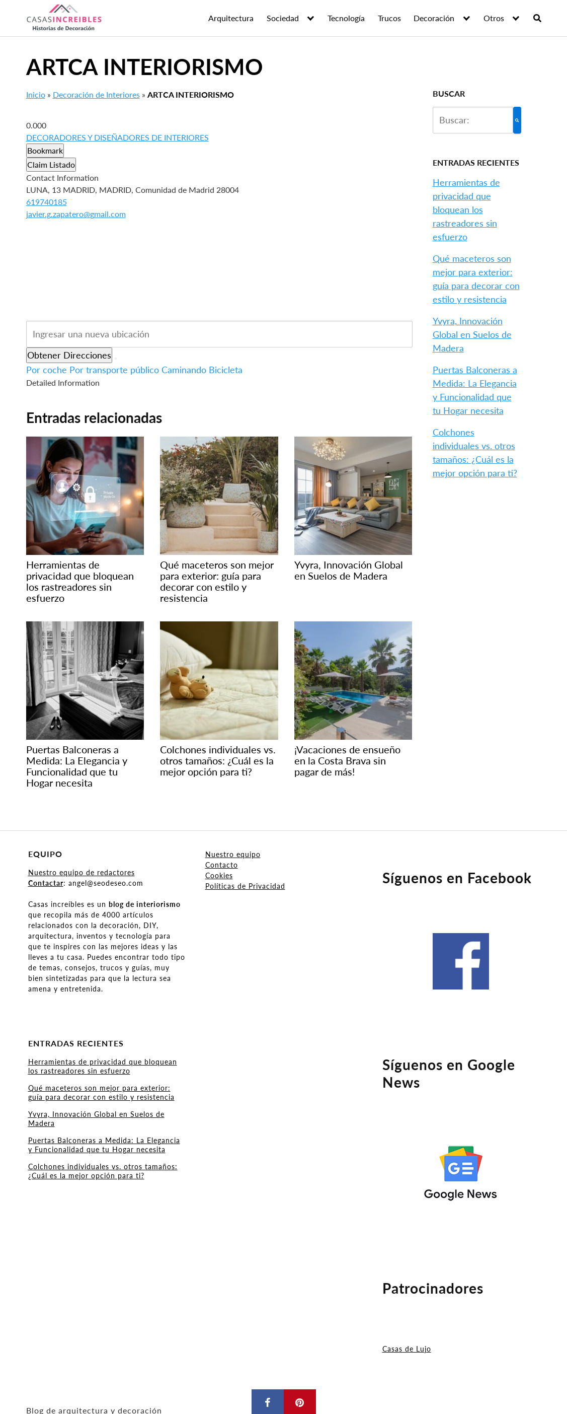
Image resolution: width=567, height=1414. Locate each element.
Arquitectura (231, 18)
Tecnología (346, 18)
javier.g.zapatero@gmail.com (76, 214)
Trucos (389, 18)
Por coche (46, 369)
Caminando (183, 369)
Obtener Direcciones (69, 355)
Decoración (434, 18)
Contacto (221, 865)
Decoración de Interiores (96, 94)
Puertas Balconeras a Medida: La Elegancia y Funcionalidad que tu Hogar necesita (104, 1145)
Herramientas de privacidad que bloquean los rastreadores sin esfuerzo (466, 209)
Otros (493, 18)
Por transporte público (114, 369)
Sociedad (283, 18)
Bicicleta (225, 369)
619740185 (46, 201)
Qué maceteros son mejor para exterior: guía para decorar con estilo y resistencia (101, 1092)
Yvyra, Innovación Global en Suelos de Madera (472, 334)
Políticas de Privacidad (245, 886)
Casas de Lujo (406, 1349)
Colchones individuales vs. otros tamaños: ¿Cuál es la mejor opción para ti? (103, 1171)
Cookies (219, 875)
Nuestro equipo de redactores (81, 872)
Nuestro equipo (233, 854)
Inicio (35, 94)
